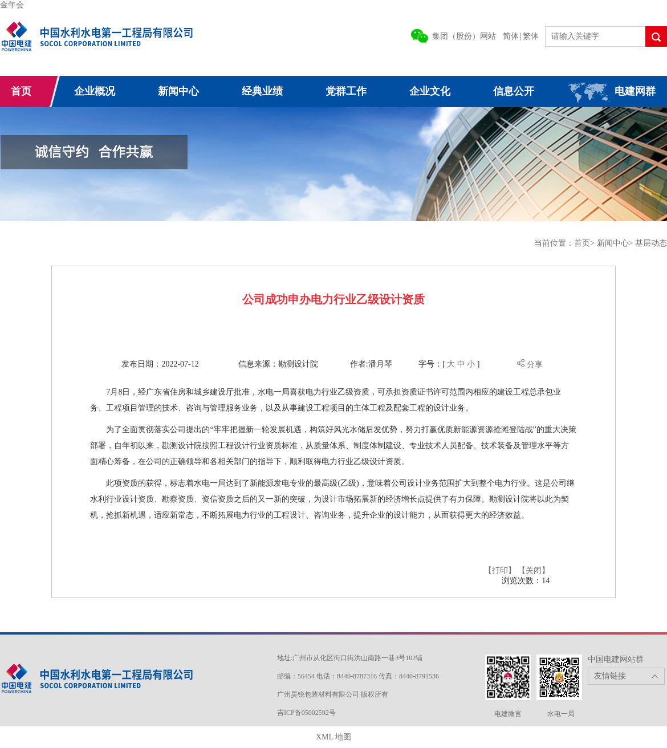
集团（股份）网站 (464, 36)
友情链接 (610, 676)
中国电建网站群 (616, 659)
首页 (21, 91)
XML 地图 (333, 737)
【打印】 (500, 570)
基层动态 (651, 243)
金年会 (12, 5)
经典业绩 (262, 91)
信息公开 (513, 91)
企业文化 (429, 91)
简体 (511, 36)
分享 (530, 364)
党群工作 (346, 91)
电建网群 (635, 91)
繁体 (531, 36)
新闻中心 (178, 91)
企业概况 (94, 91)
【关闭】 (534, 570)
